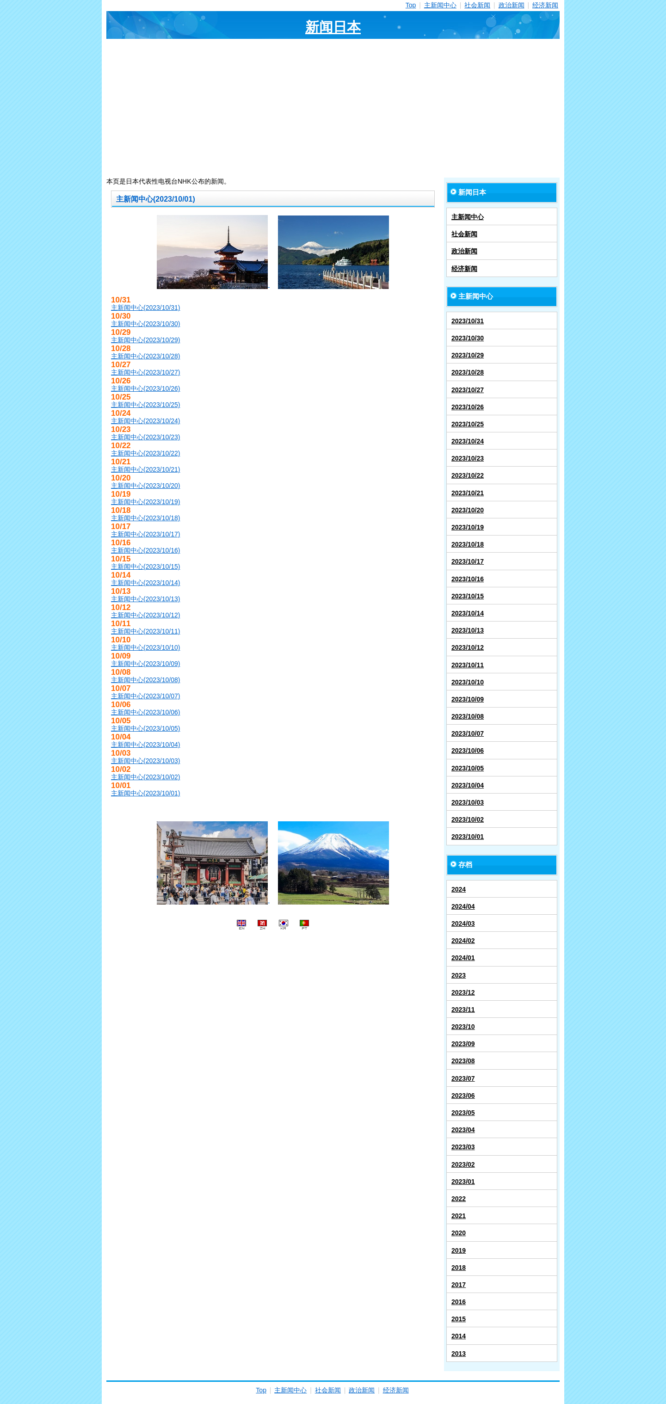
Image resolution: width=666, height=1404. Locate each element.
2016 (458, 1301)
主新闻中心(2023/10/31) (145, 307)
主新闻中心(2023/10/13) (145, 599)
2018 (458, 1267)
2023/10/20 (467, 510)
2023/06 (463, 1095)
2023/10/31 (467, 321)
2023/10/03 (467, 802)
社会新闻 (477, 5)
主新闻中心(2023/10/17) (145, 534)
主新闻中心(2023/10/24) (145, 421)
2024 (458, 889)
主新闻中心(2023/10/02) (145, 777)
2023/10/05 (467, 768)
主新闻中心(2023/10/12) (145, 615)
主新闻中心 (440, 5)
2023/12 (463, 992)
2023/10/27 (467, 390)
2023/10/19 (467, 527)
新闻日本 (333, 27)
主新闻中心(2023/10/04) (145, 744)
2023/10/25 (467, 424)
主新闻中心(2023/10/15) (145, 566)
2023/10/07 (467, 733)
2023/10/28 (467, 372)
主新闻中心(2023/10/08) (145, 680)
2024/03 (463, 923)
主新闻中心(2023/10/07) (145, 696)
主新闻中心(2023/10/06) (145, 712)
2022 (458, 1198)
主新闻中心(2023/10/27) (145, 372)
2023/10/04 (467, 785)
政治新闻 (511, 5)
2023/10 (463, 1026)
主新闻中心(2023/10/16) (145, 550)
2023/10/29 (467, 355)
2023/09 (463, 1043)
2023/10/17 (467, 561)
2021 (458, 1215)
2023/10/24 (467, 441)
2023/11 (463, 1009)
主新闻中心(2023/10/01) (145, 793)
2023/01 (463, 1181)
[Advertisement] (333, 108)
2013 (458, 1353)
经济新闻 (545, 5)
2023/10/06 (467, 750)
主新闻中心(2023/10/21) (145, 469)
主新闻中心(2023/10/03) (145, 760)
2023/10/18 (467, 544)
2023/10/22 (467, 475)
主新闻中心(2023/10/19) (145, 501)
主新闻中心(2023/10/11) (145, 631)
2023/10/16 (467, 579)
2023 (458, 975)
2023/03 (463, 1147)
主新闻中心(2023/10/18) (145, 518)
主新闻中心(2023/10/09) (145, 663)
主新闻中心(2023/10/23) (145, 437)
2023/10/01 (467, 836)
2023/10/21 (467, 493)
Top (411, 5)
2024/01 (463, 957)
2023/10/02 (467, 819)
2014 (458, 1336)
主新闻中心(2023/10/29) (145, 340)
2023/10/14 (467, 613)
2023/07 (463, 1078)
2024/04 (463, 906)
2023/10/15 (467, 596)
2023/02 (463, 1164)
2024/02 (463, 940)
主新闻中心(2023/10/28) (145, 356)
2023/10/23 (467, 458)
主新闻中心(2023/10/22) (145, 453)
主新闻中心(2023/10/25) (145, 404)
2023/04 (463, 1129)
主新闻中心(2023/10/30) (145, 323)
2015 (458, 1319)
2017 (458, 1284)
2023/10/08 (467, 716)
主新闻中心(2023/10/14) (145, 582)
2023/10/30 (467, 338)
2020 (458, 1233)
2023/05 (463, 1112)
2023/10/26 (467, 407)
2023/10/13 (467, 630)
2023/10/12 (467, 647)
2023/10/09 (467, 699)
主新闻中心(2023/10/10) (145, 647)
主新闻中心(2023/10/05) (145, 728)
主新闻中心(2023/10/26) (145, 388)
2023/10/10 (467, 682)
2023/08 (463, 1061)
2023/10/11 (467, 665)
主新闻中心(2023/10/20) (145, 485)
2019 (458, 1250)
